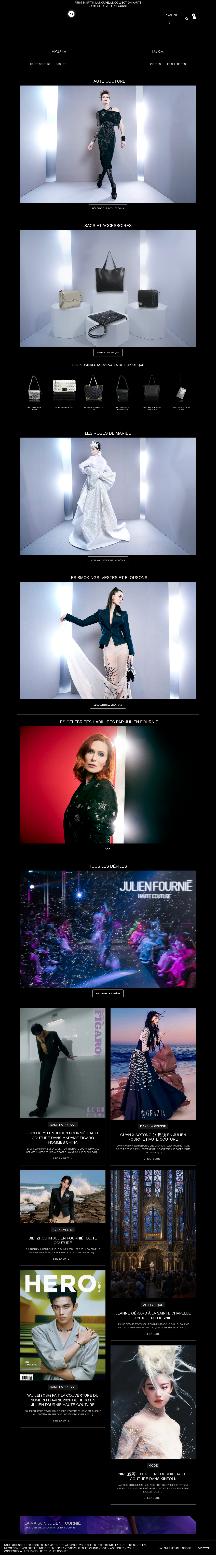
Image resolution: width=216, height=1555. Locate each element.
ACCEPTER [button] (204, 1548)
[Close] (152, 737)
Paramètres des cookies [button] (176, 1548)
